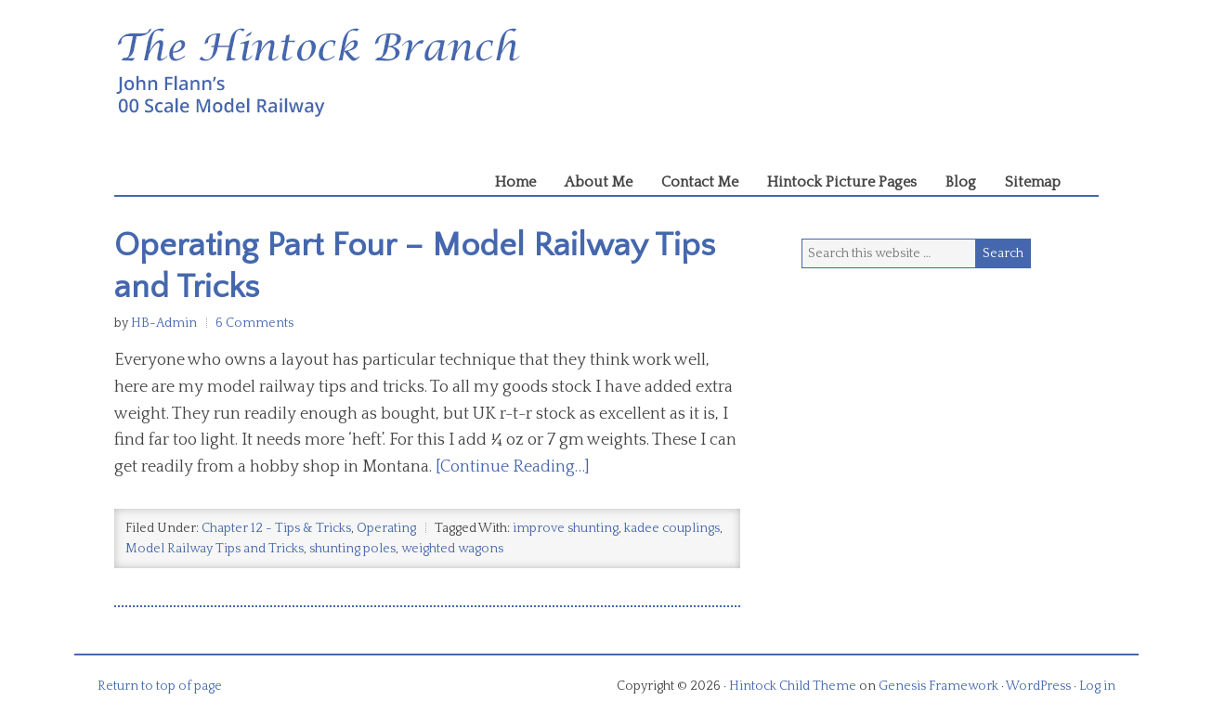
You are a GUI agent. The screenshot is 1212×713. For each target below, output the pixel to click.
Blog (960, 182)
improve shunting (566, 528)
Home (515, 182)
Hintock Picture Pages (842, 182)
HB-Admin (164, 323)
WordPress (1038, 686)
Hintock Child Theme (792, 686)
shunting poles (352, 548)
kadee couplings (672, 528)
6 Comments (254, 323)
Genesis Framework (938, 686)
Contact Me (699, 182)
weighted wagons (452, 548)
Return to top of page (160, 686)
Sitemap (1033, 182)
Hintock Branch (606, 74)
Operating (386, 528)
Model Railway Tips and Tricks (214, 548)
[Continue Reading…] (513, 467)
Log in (1097, 686)
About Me (598, 182)
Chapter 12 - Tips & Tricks (276, 528)
